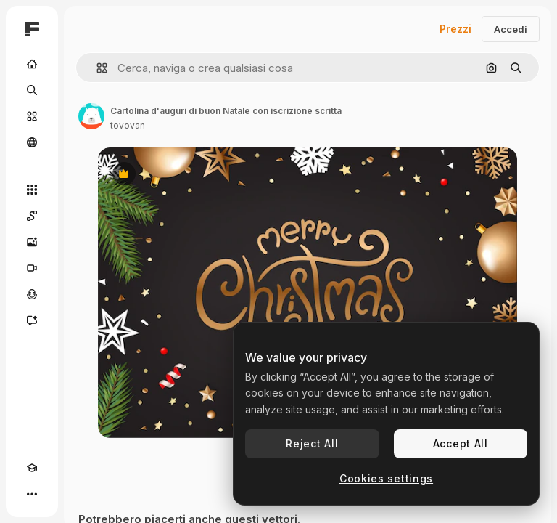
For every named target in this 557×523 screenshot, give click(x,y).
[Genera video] (32, 268)
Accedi (510, 29)
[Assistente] (32, 320)
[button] (96, 67)
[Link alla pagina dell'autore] (91, 116)
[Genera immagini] (32, 242)
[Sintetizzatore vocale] (32, 294)
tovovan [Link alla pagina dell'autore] (127, 125)
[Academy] (32, 467)
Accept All (460, 443)
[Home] (32, 64)
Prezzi (455, 29)
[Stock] (32, 116)
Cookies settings (386, 478)
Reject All (312, 443)
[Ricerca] (32, 90)
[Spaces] (32, 215)
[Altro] (32, 494)
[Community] (32, 142)
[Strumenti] (32, 189)
